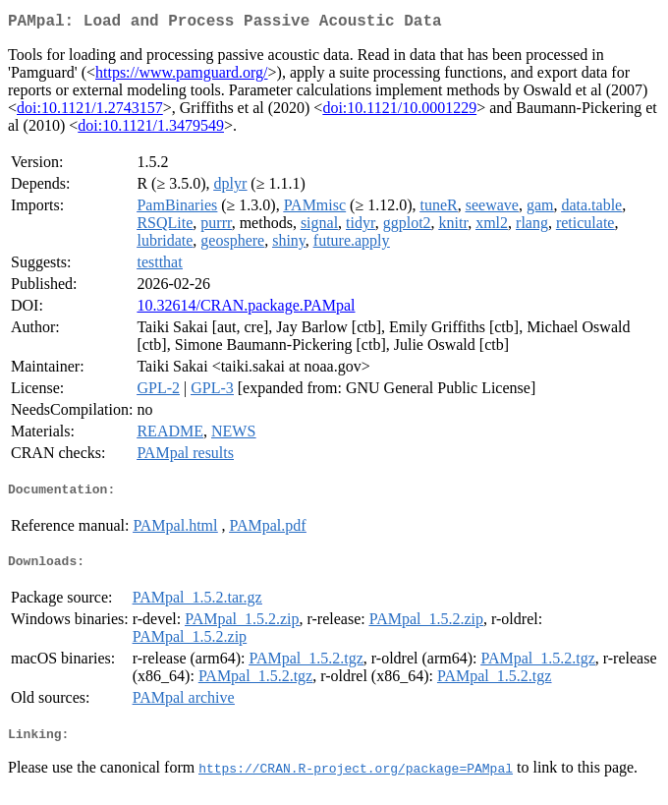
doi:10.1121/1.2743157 (90, 111)
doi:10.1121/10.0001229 (399, 111)
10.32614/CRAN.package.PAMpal (246, 309)
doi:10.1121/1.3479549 (151, 129)
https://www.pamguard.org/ (181, 76)
